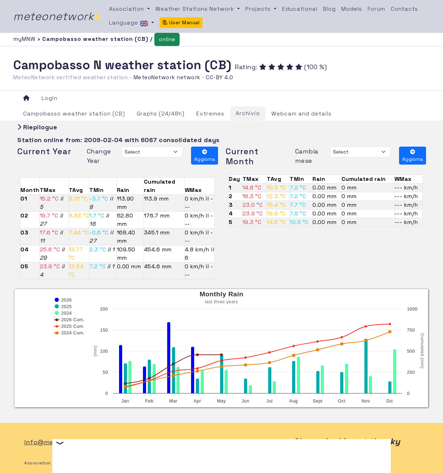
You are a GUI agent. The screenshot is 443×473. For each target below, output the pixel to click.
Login (49, 98)
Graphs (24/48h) (160, 113)
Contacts (404, 8)
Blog (329, 8)
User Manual (181, 22)
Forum (376, 8)
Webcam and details (301, 113)
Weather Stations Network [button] (195, 8)
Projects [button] (258, 8)
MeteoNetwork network (167, 77)
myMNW (25, 39)
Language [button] (129, 23)
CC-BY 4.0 (219, 77)
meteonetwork (57, 16)
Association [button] (127, 8)
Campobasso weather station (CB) (74, 113)
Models (351, 8)
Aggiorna (204, 155)
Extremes (210, 113)
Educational (299, 8)
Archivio (248, 113)
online (167, 39)
